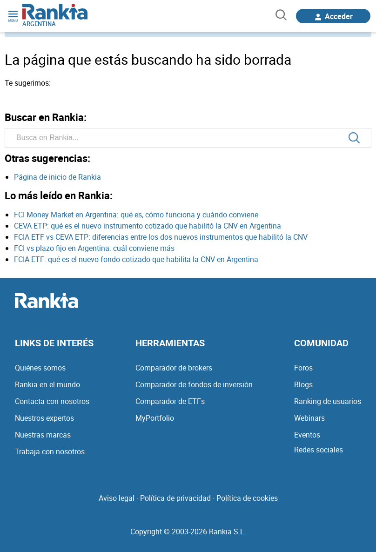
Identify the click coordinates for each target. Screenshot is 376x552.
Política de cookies (247, 498)
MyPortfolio (154, 418)
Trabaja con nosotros (50, 451)
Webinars (309, 418)
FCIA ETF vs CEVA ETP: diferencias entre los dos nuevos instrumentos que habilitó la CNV (161, 237)
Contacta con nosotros (52, 401)
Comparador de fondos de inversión (194, 384)
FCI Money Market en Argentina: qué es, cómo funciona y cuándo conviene (136, 214)
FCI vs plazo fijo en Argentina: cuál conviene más (94, 248)
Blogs (303, 384)
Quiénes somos (40, 368)
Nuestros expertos (44, 418)
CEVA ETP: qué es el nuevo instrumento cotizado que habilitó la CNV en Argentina (147, 226)
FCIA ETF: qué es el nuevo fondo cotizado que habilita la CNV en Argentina (136, 259)
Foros (303, 368)
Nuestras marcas (43, 435)
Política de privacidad (175, 498)
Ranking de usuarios (327, 401)
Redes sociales (318, 449)
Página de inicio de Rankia (57, 177)
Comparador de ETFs (170, 401)
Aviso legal (116, 498)
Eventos (307, 435)
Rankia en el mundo (47, 384)
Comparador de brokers (173, 368)
